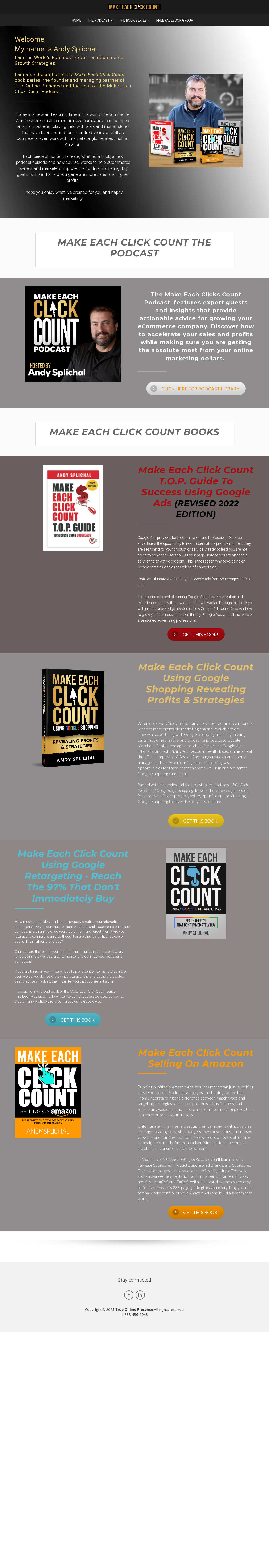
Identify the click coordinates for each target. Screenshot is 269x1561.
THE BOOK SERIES (133, 20)
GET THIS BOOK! (195, 634)
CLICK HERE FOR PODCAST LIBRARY (194, 388)
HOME (76, 20)
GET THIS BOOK (195, 820)
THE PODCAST (98, 20)
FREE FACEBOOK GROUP (174, 20)
